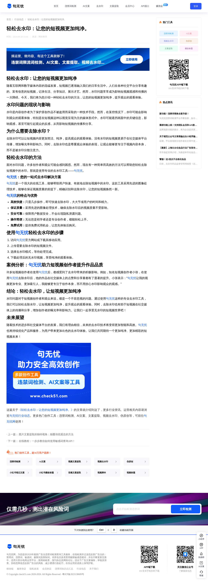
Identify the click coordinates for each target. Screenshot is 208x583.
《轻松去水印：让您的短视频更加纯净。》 (46, 410)
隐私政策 (34, 569)
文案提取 (114, 6)
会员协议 (46, 569)
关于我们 (93, 569)
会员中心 (129, 6)
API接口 (145, 6)
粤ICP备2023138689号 (73, 574)
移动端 (9, 569)
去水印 (99, 6)
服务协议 (21, 569)
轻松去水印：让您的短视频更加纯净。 (47, 19)
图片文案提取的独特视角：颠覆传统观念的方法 (46, 434)
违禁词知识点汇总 (64, 569)
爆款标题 (189, 48)
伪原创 (189, 41)
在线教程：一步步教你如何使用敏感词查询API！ (47, 441)
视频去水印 (169, 41)
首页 (56, 6)
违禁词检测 (70, 6)
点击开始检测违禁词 (128, 509)
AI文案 (86, 6)
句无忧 (78, 170)
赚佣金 (159, 6)
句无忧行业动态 (19, 415)
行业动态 (19, 19)
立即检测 (185, 509)
